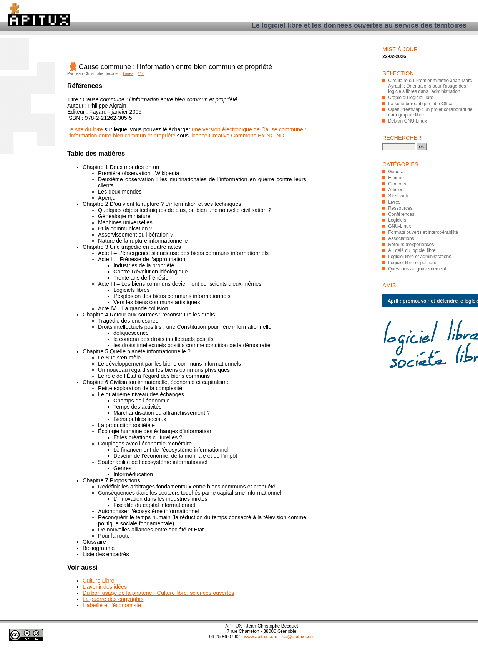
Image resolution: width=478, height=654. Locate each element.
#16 (141, 73)
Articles (395, 189)
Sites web (398, 196)
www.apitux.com (260, 636)
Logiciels (397, 220)
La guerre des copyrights (113, 599)
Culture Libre (98, 581)
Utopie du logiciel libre (410, 97)
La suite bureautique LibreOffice (420, 103)
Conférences (401, 214)
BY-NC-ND (271, 135)
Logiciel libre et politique (412, 262)
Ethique (396, 177)
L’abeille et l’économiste (112, 605)
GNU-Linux (399, 226)
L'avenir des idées (105, 587)
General (396, 171)
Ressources (400, 208)
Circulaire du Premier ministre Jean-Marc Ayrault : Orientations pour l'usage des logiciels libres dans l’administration (430, 86)
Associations (401, 238)
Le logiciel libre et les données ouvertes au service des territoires (359, 25)
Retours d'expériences (411, 244)
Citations (397, 184)
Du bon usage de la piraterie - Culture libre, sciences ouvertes (158, 593)
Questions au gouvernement (417, 269)
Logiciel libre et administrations (419, 256)
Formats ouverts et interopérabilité (423, 232)
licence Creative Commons (223, 135)
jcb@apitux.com (297, 636)
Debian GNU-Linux (407, 121)
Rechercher (402, 138)
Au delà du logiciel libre (411, 250)
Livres (128, 73)
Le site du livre (85, 129)
